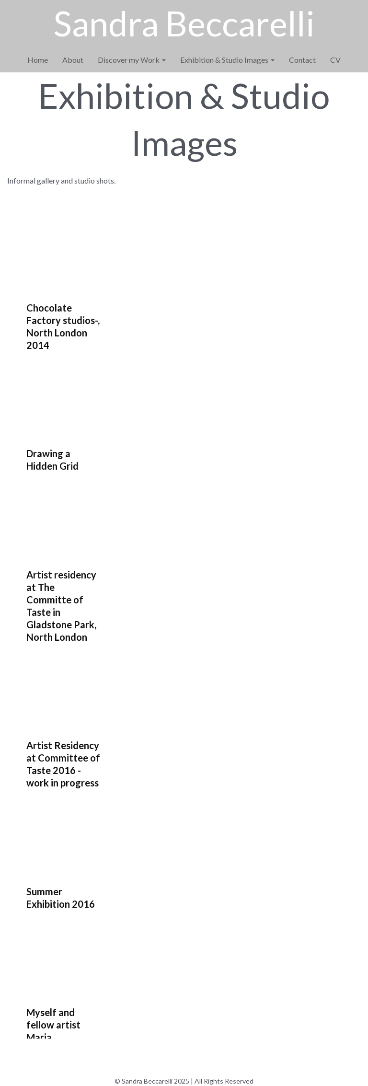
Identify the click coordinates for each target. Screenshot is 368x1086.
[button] (77, 292)
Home (37, 59)
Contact (302, 59)
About (72, 59)
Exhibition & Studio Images (227, 59)
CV (335, 59)
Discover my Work (132, 59)
